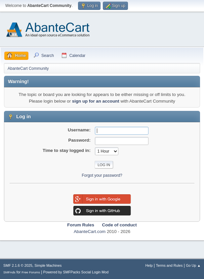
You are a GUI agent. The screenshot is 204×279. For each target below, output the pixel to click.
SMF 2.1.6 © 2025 (17, 265)
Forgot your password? (102, 175)
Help (149, 265)
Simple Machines (47, 265)
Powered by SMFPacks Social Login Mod (76, 272)
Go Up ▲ (193, 265)
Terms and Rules (169, 265)
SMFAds (9, 272)
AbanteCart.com (89, 231)
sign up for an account (95, 101)
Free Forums (30, 272)
